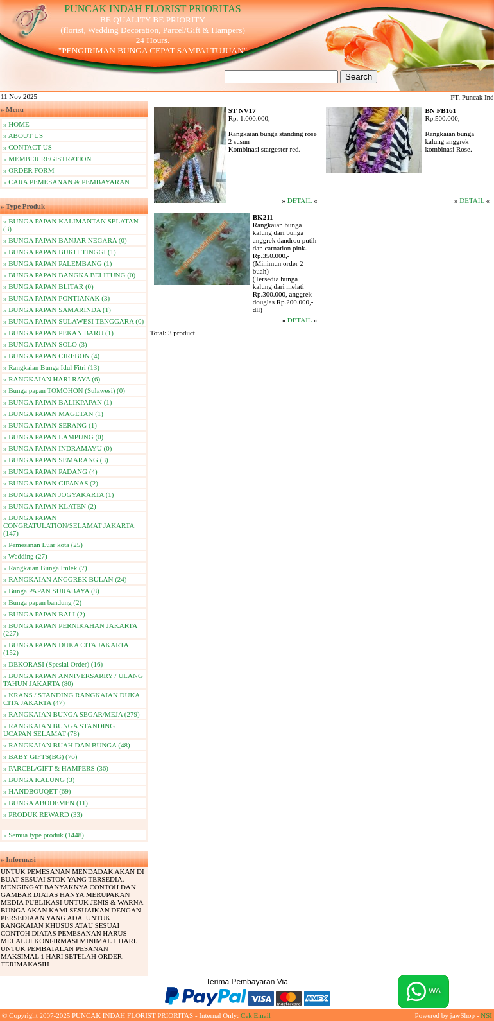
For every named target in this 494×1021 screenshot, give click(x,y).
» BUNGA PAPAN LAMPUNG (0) (53, 437)
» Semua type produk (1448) (43, 835)
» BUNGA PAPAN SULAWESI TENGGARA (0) (73, 321)
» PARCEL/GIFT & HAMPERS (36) (55, 768)
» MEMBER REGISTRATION (47, 158)
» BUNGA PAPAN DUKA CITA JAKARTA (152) (66, 648)
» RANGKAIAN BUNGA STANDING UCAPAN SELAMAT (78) (59, 729)
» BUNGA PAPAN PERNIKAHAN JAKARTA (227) (70, 629)
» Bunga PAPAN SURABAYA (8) (51, 591)
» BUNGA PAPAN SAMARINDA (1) (57, 309)
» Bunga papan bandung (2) (42, 602)
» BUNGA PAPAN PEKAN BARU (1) (58, 332)
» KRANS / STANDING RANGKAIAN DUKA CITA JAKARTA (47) (71, 698)
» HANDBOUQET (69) (37, 791)
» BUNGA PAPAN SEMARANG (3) (55, 460)
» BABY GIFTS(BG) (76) (40, 756)
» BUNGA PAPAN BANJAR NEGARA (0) (65, 240)
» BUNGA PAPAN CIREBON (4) (51, 356)
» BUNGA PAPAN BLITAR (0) (48, 286)
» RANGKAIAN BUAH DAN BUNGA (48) (66, 745)
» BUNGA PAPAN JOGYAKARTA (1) (58, 494)
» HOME (16, 124)
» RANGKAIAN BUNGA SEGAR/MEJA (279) (71, 714)
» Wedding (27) (25, 556)
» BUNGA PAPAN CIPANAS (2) (50, 483)
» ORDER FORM (28, 170)
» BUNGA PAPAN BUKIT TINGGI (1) (59, 252)
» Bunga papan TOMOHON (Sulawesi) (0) (64, 390)
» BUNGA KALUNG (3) (39, 779)
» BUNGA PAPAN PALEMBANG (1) (57, 263)
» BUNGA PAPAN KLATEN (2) (49, 506)
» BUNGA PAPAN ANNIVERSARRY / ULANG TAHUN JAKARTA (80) (73, 679)
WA (423, 991)
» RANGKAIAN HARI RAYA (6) (51, 379)
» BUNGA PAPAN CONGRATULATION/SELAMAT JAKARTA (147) (69, 525)
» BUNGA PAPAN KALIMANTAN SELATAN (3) (71, 224)
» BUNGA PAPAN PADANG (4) (50, 471)
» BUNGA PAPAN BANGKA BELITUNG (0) (69, 275)
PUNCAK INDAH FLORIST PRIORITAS (152, 8)
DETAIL (299, 200)
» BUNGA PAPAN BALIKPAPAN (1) (57, 402)
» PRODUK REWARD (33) (43, 814)
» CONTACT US (27, 147)
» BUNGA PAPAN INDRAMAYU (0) (57, 448)
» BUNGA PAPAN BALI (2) (44, 614)
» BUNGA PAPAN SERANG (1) (50, 425)
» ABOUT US (23, 135)
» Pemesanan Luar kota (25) (43, 544)
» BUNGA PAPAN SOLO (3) (45, 344)
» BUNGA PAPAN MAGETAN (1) (53, 413)
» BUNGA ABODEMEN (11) (45, 803)
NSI (486, 1015)
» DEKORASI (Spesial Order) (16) (53, 664)
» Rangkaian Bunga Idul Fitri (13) (51, 367)
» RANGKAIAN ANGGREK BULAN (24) (65, 579)
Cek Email (256, 1015)
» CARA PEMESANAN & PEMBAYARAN (66, 182)
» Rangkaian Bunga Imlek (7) (45, 568)
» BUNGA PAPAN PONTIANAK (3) (56, 298)
